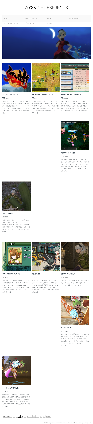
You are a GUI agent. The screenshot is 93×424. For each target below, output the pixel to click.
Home (6, 18)
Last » (48, 416)
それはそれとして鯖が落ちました (42, 94)
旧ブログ (49, 23)
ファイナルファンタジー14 (12, 23)
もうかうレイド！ (66, 327)
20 (37, 416)
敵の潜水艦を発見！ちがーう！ (71, 94)
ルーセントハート (75, 18)
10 (34, 416)
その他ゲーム (29, 23)
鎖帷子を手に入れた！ (68, 274)
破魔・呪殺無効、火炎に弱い (11, 274)
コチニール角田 (7, 213)
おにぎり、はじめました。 (11, 94)
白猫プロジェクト (31, 18)
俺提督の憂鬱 (36, 274)
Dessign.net (87, 423)
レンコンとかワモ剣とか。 (11, 388)
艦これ (49, 18)
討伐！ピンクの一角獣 (68, 153)
